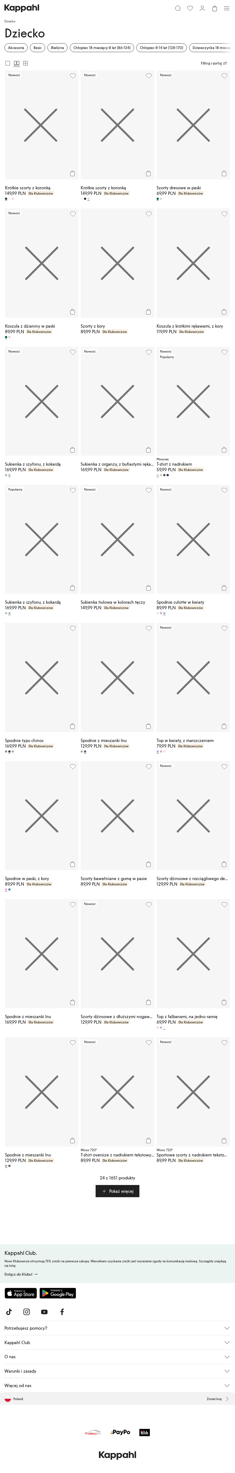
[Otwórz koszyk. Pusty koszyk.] (214, 8)
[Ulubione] (190, 8)
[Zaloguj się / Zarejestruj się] (202, 8)
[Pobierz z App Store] (20, 1293)
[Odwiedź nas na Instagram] (26, 1312)
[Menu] (227, 8)
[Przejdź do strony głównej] (21, 8)
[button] (117, 1191)
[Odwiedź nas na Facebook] (62, 1312)
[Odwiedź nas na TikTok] (8, 1312)
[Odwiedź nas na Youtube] (44, 1312)
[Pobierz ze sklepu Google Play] (57, 1293)
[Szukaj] (178, 8)
